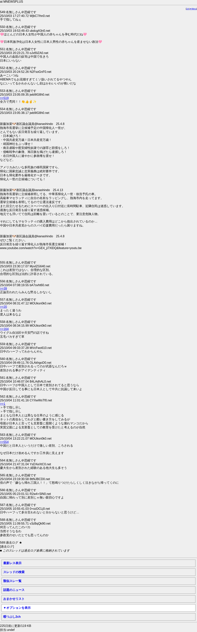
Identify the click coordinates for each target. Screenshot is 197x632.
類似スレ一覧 (12, 581)
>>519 (4, 98)
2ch (187, 9)
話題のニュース (14, 590)
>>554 (4, 442)
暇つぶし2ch (12, 616)
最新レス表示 (12, 563)
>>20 (3, 306)
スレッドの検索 (14, 572)
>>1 (2, 403)
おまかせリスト (14, 598)
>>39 (3, 288)
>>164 (4, 329)
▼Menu (193, 9)
